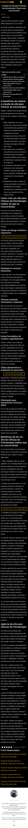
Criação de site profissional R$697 (14, 374)
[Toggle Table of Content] (24, 74)
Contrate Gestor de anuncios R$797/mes (14, 237)
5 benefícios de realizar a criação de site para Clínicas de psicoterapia (14, 78)
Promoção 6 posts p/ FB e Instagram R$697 (14, 509)
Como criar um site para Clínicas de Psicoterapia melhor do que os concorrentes (13, 83)
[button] (21, 2)
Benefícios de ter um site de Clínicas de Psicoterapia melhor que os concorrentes (14, 90)
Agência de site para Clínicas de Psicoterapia (12, 95)
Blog (2, 14)
